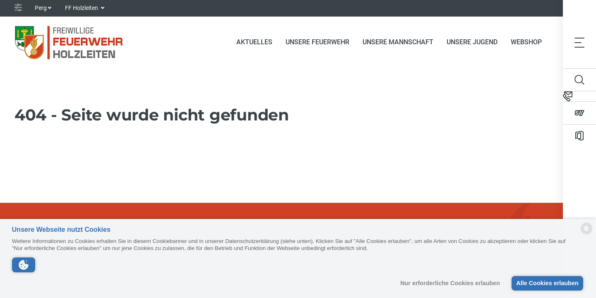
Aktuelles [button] (254, 42)
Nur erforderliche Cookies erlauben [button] (450, 283)
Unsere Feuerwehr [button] (317, 42)
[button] (23, 264)
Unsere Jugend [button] (472, 42)
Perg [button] (41, 8)
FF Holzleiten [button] (82, 8)
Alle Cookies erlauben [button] (547, 283)
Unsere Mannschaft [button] (398, 42)
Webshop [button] (526, 42)
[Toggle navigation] (579, 42)
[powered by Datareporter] (586, 233)
